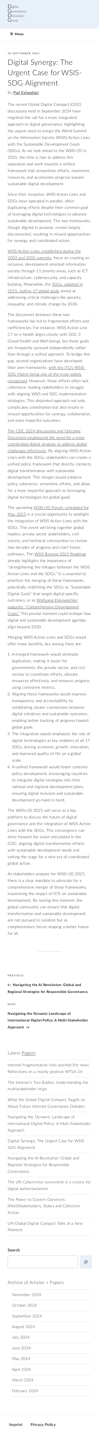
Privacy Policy (43, 1425)
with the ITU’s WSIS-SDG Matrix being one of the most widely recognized (46, 374)
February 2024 (25, 1391)
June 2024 (21, 1348)
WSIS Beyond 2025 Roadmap (60, 554)
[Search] (85, 1262)
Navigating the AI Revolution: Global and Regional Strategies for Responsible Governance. (43, 1164)
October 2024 (24, 1305)
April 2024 (21, 1369)
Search (14, 1250)
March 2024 (23, 1380)
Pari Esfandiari (26, 93)
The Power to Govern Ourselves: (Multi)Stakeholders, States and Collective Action (44, 1206)
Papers (29, 1053)
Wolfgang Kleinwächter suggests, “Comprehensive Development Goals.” (43, 607)
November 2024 (26, 1295)
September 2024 (27, 1316)
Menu (17, 34)
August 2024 (23, 1327)
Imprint (15, 1425)
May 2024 (21, 1359)
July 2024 (21, 1337)
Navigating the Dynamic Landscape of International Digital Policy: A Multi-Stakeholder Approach (49, 1123)
